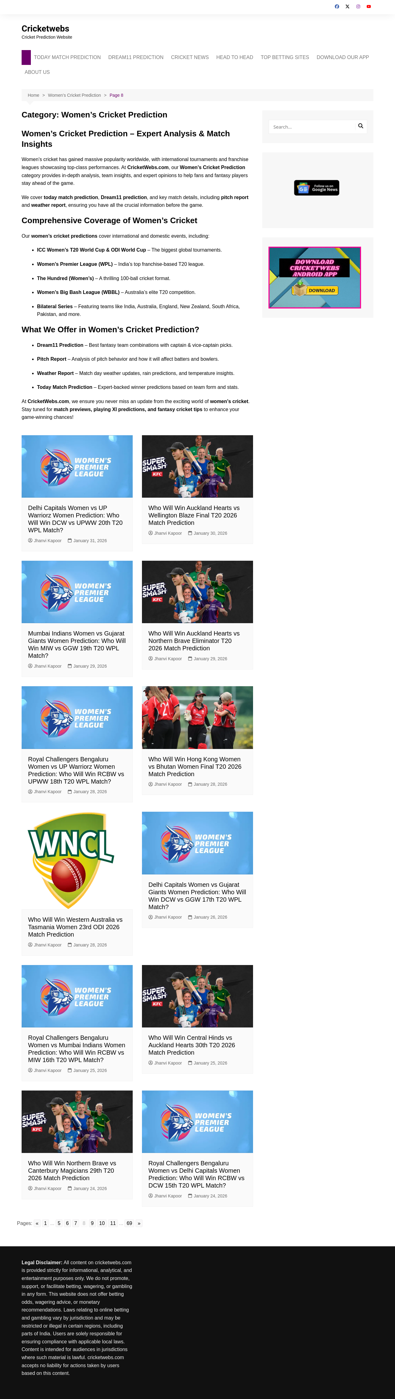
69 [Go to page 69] (129, 1223)
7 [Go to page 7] (75, 1223)
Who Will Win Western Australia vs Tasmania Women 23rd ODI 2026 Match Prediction (75, 927)
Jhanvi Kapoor (45, 540)
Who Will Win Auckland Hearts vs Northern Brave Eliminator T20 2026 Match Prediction (194, 641)
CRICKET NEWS (190, 57)
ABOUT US (37, 72)
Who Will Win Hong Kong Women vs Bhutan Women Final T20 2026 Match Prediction (195, 766)
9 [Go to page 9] (92, 1223)
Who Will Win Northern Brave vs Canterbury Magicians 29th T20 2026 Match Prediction (72, 1170)
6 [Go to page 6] (67, 1223)
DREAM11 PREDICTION (136, 57)
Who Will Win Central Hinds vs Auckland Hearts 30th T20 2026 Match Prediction (191, 1045)
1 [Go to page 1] (45, 1223)
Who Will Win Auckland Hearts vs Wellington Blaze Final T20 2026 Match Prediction (194, 515)
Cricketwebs (46, 28)
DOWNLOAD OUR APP (343, 57)
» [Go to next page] (139, 1223)
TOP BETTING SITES (285, 57)
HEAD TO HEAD (234, 57)
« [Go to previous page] (37, 1223)
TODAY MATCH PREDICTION (67, 57)
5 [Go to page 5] (59, 1223)
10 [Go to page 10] (102, 1223)
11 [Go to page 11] (113, 1223)
